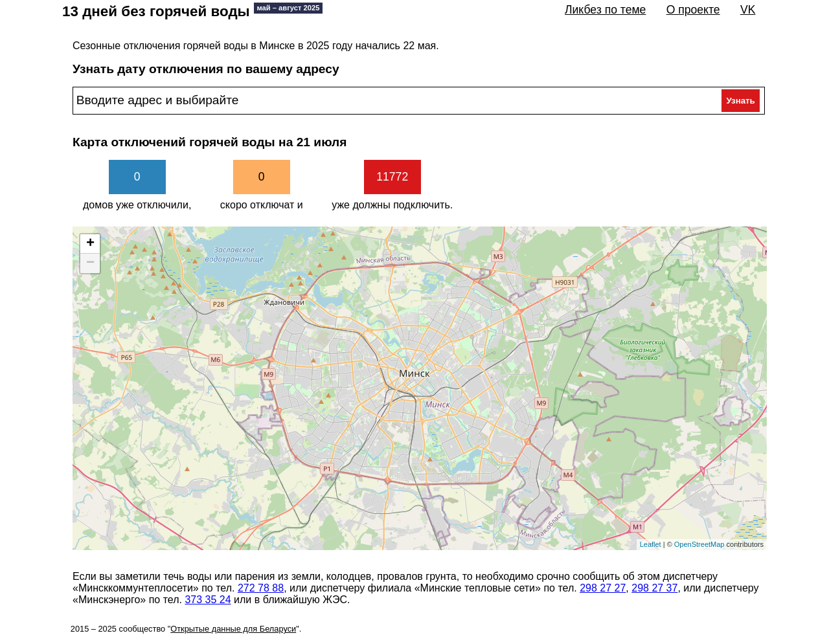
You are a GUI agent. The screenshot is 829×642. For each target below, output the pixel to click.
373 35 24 (208, 599)
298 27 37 (654, 587)
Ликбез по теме (605, 9)
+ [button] (90, 244)
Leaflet (650, 544)
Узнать (740, 100)
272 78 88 (261, 587)
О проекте (693, 9)
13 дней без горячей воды (192, 11)
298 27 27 (603, 587)
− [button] (90, 263)
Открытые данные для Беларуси (233, 629)
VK (747, 9)
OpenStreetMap (699, 544)
